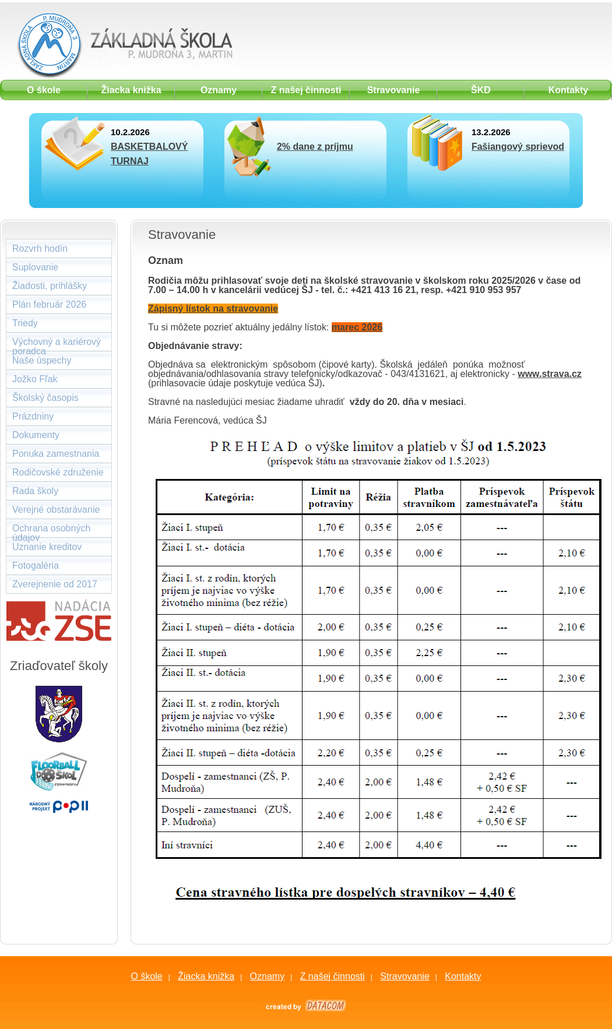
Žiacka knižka (206, 976)
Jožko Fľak (35, 379)
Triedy (25, 323)
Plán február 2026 (49, 304)
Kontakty (463, 976)
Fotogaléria (35, 565)
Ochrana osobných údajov (51, 530)
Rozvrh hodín (40, 248)
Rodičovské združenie (58, 472)
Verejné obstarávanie (56, 509)
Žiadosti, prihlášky (49, 286)
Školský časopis (45, 398)
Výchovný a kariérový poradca (56, 344)
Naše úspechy (41, 360)
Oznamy (267, 976)
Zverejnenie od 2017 (54, 584)
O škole (146, 976)
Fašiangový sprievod (518, 146)
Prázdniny (33, 416)
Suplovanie (35, 267)
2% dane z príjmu (315, 146)
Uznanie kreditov (47, 547)
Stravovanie (405, 976)
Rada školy (35, 491)
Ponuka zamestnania (55, 454)
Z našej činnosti (332, 976)
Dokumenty (35, 435)
